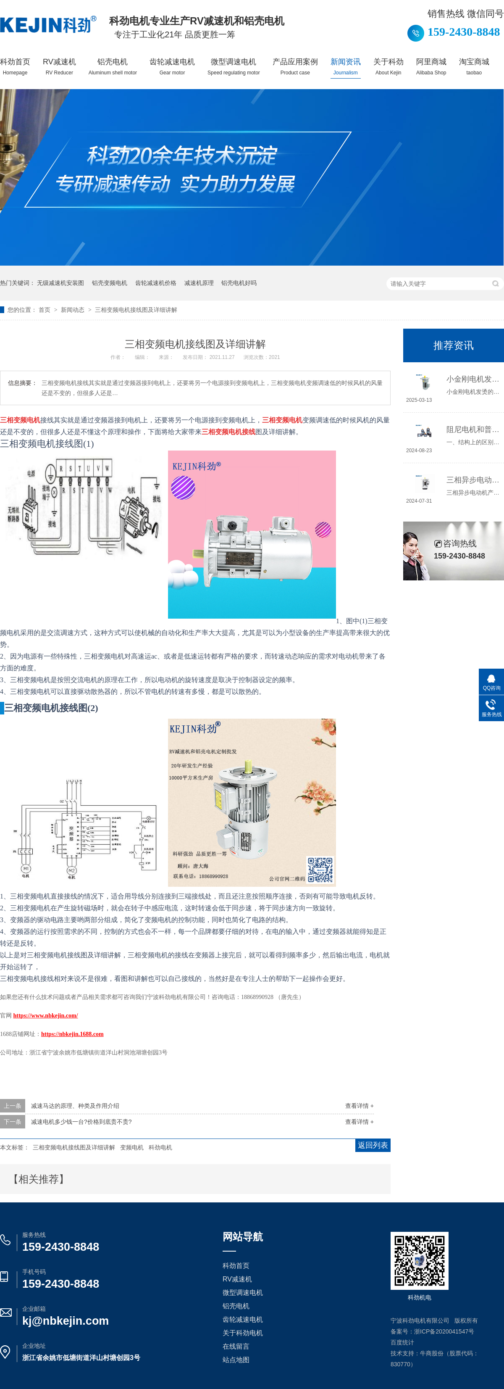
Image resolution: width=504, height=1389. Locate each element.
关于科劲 (388, 67)
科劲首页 (15, 67)
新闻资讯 (346, 67)
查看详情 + (359, 1105)
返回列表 (373, 1145)
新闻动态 (73, 309)
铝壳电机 (113, 67)
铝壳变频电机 (109, 282)
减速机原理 (199, 282)
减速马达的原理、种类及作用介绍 (75, 1105)
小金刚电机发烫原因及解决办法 (473, 379)
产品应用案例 (295, 67)
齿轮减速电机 (172, 67)
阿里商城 (431, 67)
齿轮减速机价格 (155, 282)
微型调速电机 (233, 67)
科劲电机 (160, 1147)
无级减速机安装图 (60, 282)
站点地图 (236, 1359)
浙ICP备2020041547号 (444, 1331)
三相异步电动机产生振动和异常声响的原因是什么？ (473, 480)
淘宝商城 (474, 67)
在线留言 (236, 1346)
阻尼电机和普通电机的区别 (473, 429)
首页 (45, 309)
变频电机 (132, 1147)
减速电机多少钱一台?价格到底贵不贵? (81, 1121)
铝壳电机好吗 (239, 282)
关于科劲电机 (243, 1332)
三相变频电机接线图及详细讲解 (136, 309)
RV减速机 (59, 67)
